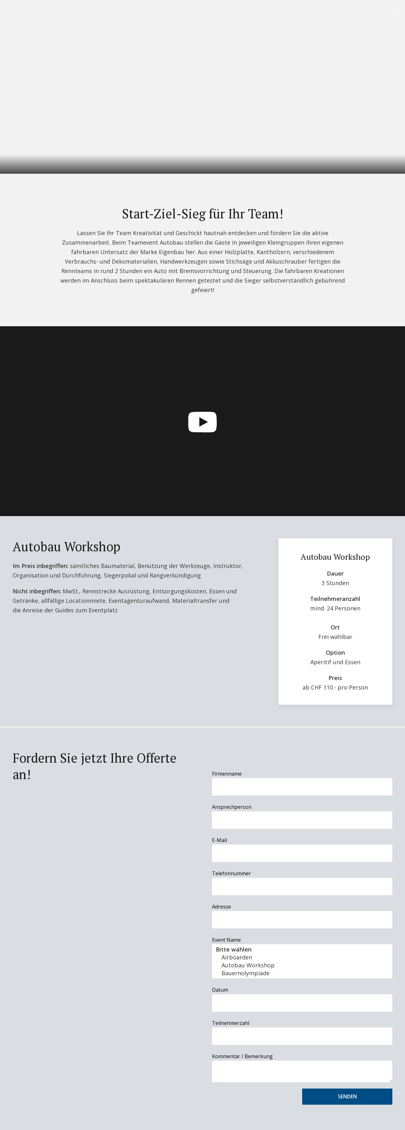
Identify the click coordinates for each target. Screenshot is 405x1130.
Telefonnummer (231, 873)
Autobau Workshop (302, 965)
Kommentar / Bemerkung (242, 1056)
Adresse (221, 906)
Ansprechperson (232, 806)
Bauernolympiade (302, 973)
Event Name (226, 939)
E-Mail (219, 840)
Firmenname (227, 773)
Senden (347, 1096)
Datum (220, 989)
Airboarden (302, 957)
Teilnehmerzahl (230, 1023)
